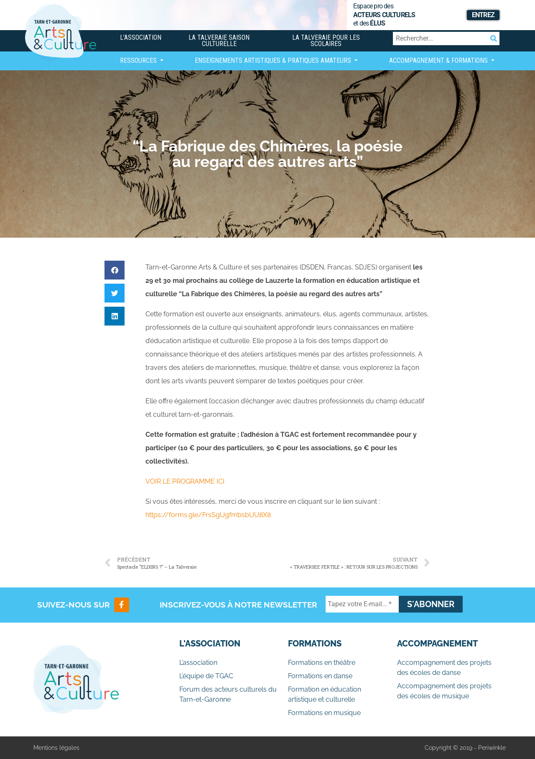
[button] (114, 270)
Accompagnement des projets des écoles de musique (444, 691)
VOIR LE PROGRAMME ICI (184, 481)
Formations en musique (324, 713)
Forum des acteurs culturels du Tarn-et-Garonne (228, 694)
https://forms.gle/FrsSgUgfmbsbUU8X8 (208, 515)
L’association (140, 37)
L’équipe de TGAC (206, 676)
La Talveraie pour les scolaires (326, 40)
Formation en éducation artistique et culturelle (324, 694)
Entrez (483, 15)
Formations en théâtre (321, 663)
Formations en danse (320, 676)
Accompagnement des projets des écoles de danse (444, 668)
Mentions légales (56, 747)
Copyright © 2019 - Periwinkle (465, 747)
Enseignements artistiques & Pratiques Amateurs (274, 60)
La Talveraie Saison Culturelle (219, 40)
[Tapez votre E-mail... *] (362, 604)
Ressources (139, 60)
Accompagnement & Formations (439, 60)
